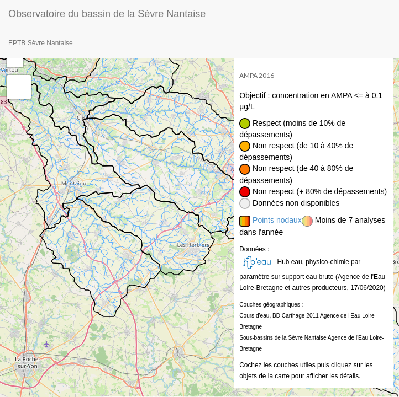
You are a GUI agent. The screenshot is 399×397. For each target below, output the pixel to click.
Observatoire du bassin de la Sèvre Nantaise (107, 13)
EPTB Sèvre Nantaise (40, 43)
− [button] (15, 59)
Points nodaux (277, 220)
